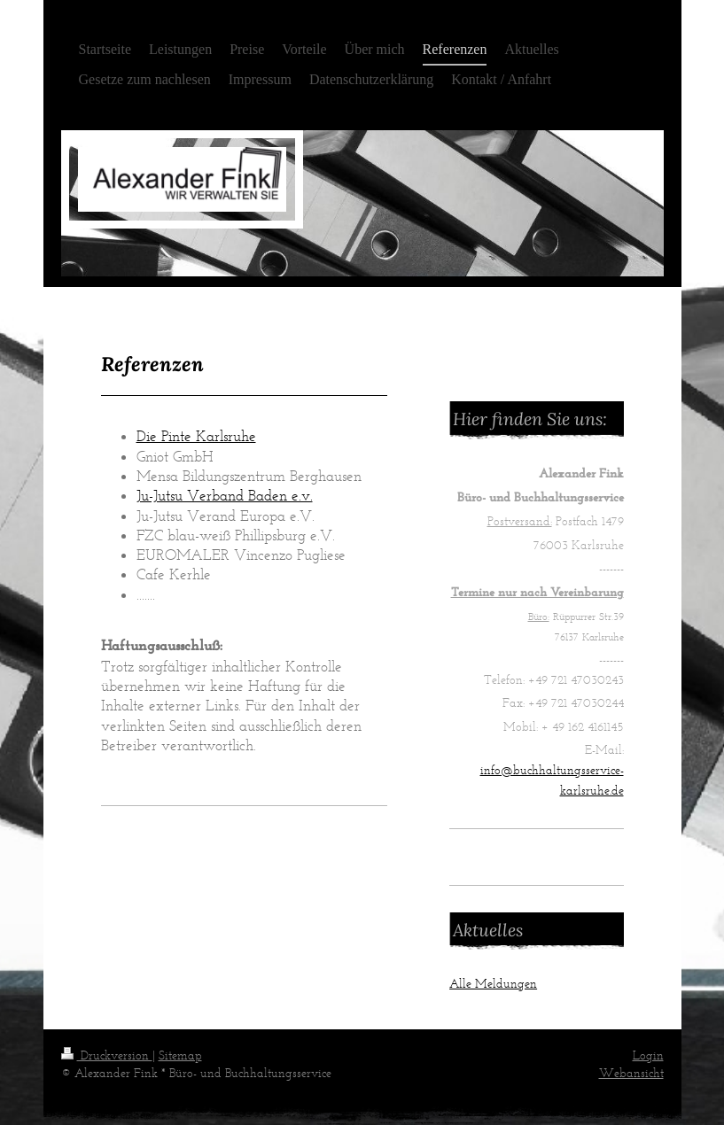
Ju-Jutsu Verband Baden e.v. (224, 495)
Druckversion (106, 1055)
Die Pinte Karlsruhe (196, 436)
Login (648, 1055)
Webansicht (631, 1073)
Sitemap (180, 1055)
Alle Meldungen (493, 983)
